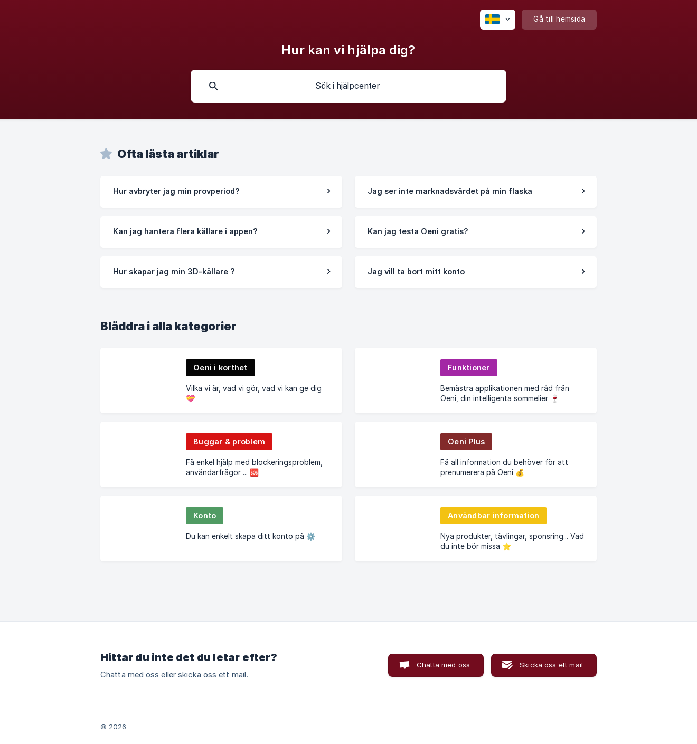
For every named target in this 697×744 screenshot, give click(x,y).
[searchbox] (348, 86)
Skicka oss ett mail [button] (551, 665)
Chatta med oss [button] (443, 665)
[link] (221, 192)
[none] (497, 20)
